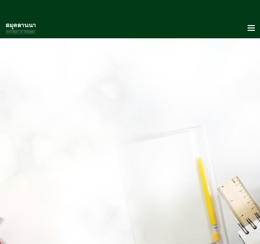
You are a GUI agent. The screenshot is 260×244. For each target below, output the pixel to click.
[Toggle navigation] (251, 28)
